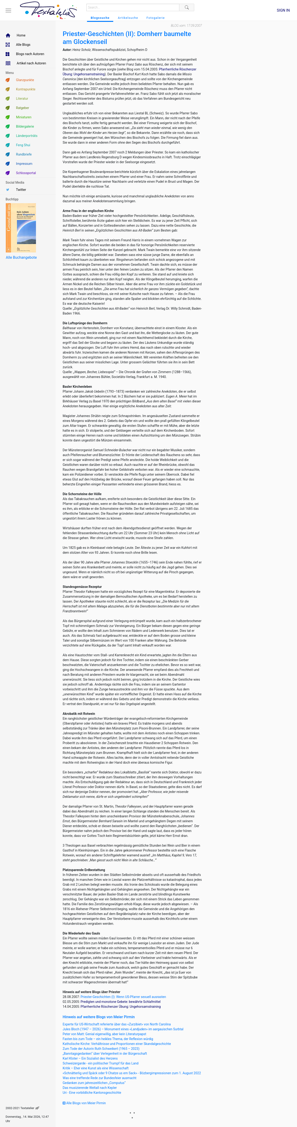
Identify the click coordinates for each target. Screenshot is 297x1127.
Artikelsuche (128, 18)
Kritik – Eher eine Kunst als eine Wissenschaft (96, 1068)
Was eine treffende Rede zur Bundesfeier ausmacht (99, 1078)
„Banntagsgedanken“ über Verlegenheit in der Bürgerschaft (105, 1053)
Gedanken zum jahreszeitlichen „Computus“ (94, 1083)
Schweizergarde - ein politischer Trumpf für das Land (101, 1063)
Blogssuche (100, 18)
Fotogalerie (155, 18)
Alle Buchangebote (21, 257)
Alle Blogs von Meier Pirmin (84, 1103)
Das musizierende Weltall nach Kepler (90, 1088)
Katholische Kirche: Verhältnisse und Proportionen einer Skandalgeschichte (117, 1044)
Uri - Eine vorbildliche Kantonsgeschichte (92, 1092)
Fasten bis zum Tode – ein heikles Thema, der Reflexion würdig (108, 1039)
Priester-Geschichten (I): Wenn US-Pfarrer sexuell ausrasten (123, 997)
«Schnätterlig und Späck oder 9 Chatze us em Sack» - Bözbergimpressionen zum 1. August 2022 (132, 1073)
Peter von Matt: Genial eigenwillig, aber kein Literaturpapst (104, 1034)
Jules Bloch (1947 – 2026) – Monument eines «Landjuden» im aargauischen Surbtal (123, 1029)
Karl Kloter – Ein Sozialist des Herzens (90, 1058)
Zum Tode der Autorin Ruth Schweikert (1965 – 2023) (101, 1049)
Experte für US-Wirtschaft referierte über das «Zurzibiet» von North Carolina (117, 1024)
